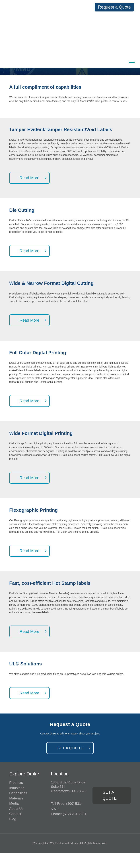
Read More (29, 178)
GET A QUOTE (70, 748)
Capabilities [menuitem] (18, 793)
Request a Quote (114, 7)
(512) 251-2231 (74, 814)
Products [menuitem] (16, 783)
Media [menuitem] (14, 803)
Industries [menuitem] (16, 788)
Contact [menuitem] (15, 814)
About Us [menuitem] (16, 809)
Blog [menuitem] (12, 819)
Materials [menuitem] (16, 798)
